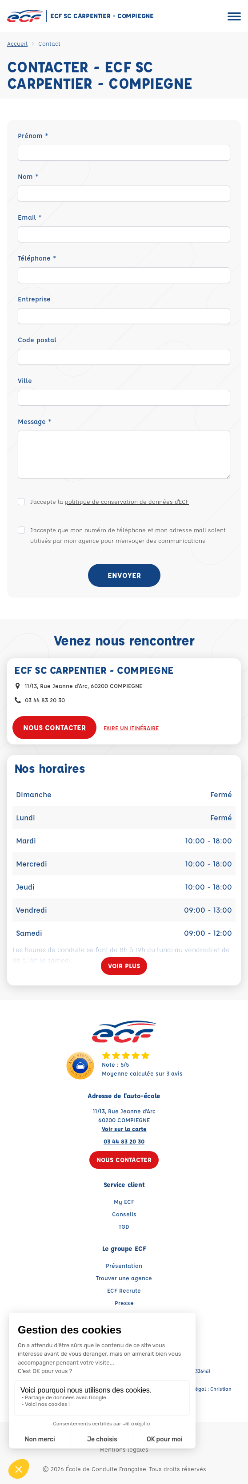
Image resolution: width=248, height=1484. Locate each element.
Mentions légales (124, 1449)
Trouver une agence (124, 1278)
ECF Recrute (124, 1290)
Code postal (37, 340)
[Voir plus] (124, 966)
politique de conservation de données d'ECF (127, 501)
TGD (124, 1226)
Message (35, 421)
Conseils (124, 1214)
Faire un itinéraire (131, 728)
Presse (124, 1302)
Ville (25, 380)
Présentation (124, 1265)
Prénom (33, 135)
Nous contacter (54, 727)
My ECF (124, 1201)
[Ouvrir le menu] (234, 16)
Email (30, 217)
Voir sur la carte (124, 1128)
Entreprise (34, 299)
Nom (28, 176)
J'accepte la (109, 501)
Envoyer (124, 575)
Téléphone (37, 258)
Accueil (17, 43)
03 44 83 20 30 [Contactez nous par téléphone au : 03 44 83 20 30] (45, 700)
